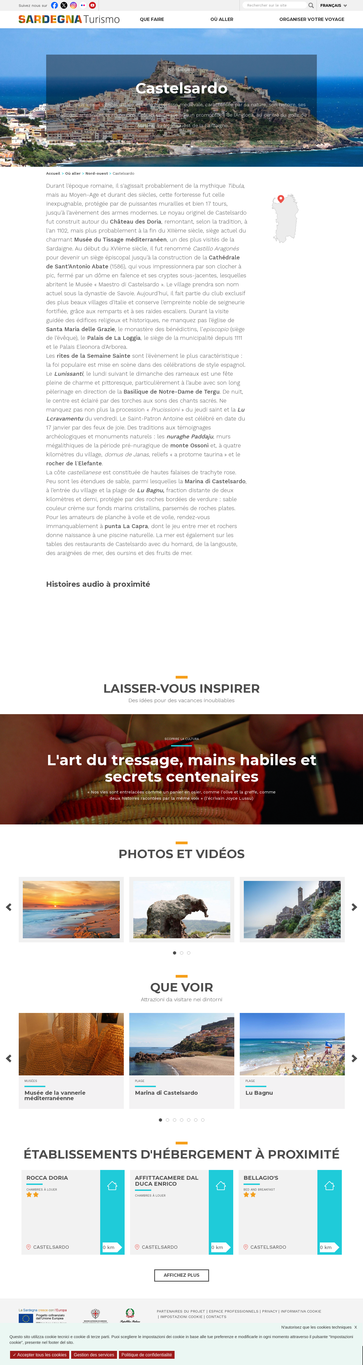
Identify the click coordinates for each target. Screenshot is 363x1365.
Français (330, 5)
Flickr (83, 4)
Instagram (73, 4)
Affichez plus (182, 1275)
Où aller (221, 19)
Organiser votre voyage (311, 19)
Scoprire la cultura (182, 739)
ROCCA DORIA (47, 1178)
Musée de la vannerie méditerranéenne (55, 1096)
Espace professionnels (233, 1311)
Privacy (269, 1311)
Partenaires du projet (181, 1311)
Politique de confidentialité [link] (147, 1355)
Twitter (64, 4)
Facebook (54, 4)
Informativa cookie (301, 1311)
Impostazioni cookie (181, 1316)
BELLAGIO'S (261, 1178)
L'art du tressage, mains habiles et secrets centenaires (182, 768)
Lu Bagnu (259, 1093)
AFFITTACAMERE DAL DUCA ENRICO (166, 1181)
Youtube (92, 4)
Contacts (216, 1316)
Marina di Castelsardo (166, 1093)
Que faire (152, 19)
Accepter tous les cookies (40, 1355)
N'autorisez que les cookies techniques (321, 1327)
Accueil (53, 173)
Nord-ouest (181, 69)
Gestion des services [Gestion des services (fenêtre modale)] (94, 1355)
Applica (311, 5)
